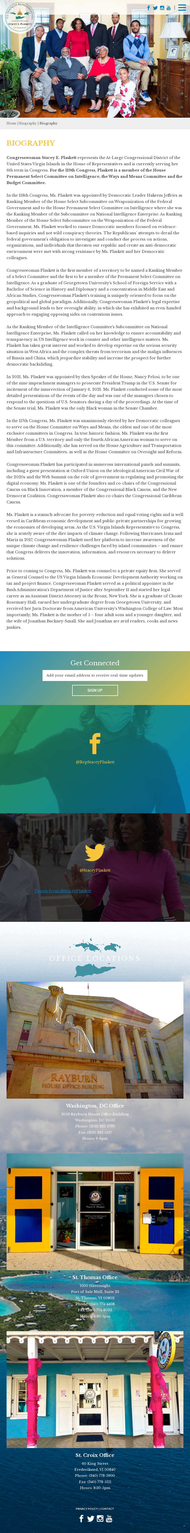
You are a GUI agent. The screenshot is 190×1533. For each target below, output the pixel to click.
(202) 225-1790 (102, 1126)
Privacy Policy (87, 1508)
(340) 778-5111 (99, 1482)
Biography (28, 123)
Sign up (95, 690)
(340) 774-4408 (102, 1304)
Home (12, 123)
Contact (107, 1508)
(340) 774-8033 (99, 1310)
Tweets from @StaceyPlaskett (62, 891)
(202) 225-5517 (99, 1132)
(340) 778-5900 (102, 1475)
